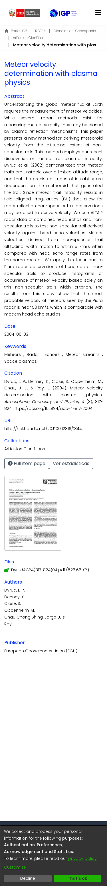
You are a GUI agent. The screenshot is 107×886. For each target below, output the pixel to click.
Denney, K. (14, 597)
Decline (27, 878)
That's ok (77, 878)
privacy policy (82, 858)
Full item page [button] (26, 463)
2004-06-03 (16, 334)
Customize (15, 867)
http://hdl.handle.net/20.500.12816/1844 (43, 428)
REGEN (40, 30)
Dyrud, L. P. (14, 590)
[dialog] (53, 855)
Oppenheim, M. (19, 610)
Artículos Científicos (30, 37)
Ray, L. (10, 624)
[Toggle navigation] (98, 12)
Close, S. (12, 603)
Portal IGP (16, 30)
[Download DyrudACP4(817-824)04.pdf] (46, 570)
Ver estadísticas (71, 463)
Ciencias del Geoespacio (75, 30)
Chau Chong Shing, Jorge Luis (34, 617)
